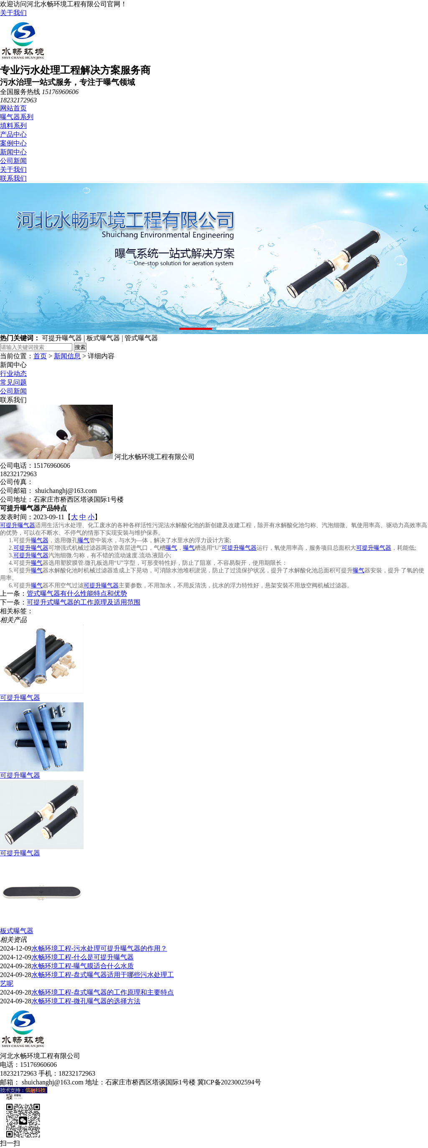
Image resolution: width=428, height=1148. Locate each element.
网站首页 (13, 108)
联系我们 (13, 178)
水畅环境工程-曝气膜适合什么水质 (82, 965)
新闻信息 (67, 356)
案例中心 (13, 143)
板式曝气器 (16, 930)
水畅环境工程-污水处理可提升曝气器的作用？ (99, 948)
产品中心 (13, 134)
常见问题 (13, 382)
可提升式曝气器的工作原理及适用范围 (83, 602)
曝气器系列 (16, 116)
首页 (40, 356)
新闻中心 (13, 152)
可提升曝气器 (17, 525)
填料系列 (13, 125)
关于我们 (13, 12)
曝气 (83, 540)
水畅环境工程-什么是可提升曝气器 (82, 957)
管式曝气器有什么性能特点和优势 (77, 593)
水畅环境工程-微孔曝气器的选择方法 (85, 1001)
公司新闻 (13, 160)
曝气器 (39, 540)
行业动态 (13, 373)
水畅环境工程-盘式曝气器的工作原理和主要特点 (102, 992)
